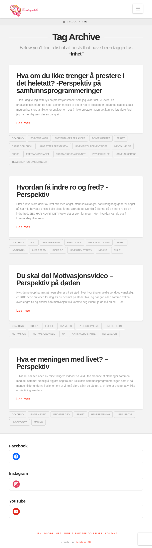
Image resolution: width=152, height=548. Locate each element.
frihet (121, 138)
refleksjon (109, 334)
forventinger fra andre (70, 138)
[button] (138, 8)
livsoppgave (19, 422)
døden (35, 326)
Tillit (117, 250)
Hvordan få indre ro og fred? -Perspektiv (62, 190)
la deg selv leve (89, 326)
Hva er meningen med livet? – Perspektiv (62, 362)
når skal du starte (83, 334)
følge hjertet (101, 138)
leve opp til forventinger (91, 146)
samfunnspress (126, 154)
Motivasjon (19, 334)
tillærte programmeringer (29, 162)
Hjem (38, 533)
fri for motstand (99, 242)
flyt (33, 242)
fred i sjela (74, 242)
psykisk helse (101, 154)
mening (102, 250)
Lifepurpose (124, 414)
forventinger (39, 138)
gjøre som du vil (22, 146)
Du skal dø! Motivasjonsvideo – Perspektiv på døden (64, 279)
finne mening (39, 414)
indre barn (18, 250)
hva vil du (66, 326)
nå (63, 334)
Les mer (23, 123)
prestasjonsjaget (37, 154)
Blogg (49, 533)
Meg (59, 533)
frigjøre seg (61, 414)
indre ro (58, 250)
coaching (18, 138)
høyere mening (100, 414)
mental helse (122, 146)
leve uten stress (81, 250)
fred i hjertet (51, 242)
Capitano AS (83, 542)
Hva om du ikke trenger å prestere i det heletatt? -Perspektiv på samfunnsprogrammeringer (70, 83)
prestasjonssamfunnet (70, 154)
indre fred (39, 250)
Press (15, 154)
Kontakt (111, 533)
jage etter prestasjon (54, 146)
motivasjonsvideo (44, 334)
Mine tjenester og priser (83, 533)
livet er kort (114, 326)
